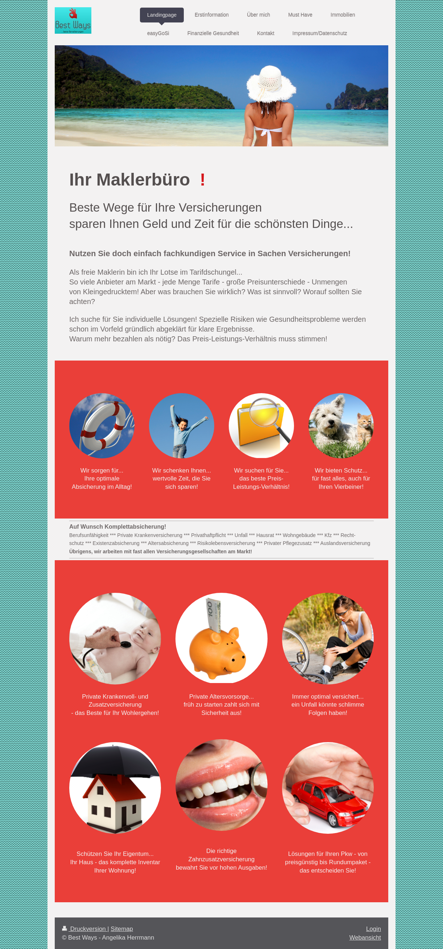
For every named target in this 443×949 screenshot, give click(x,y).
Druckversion (84, 928)
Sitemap (122, 928)
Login (373, 928)
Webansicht (365, 937)
